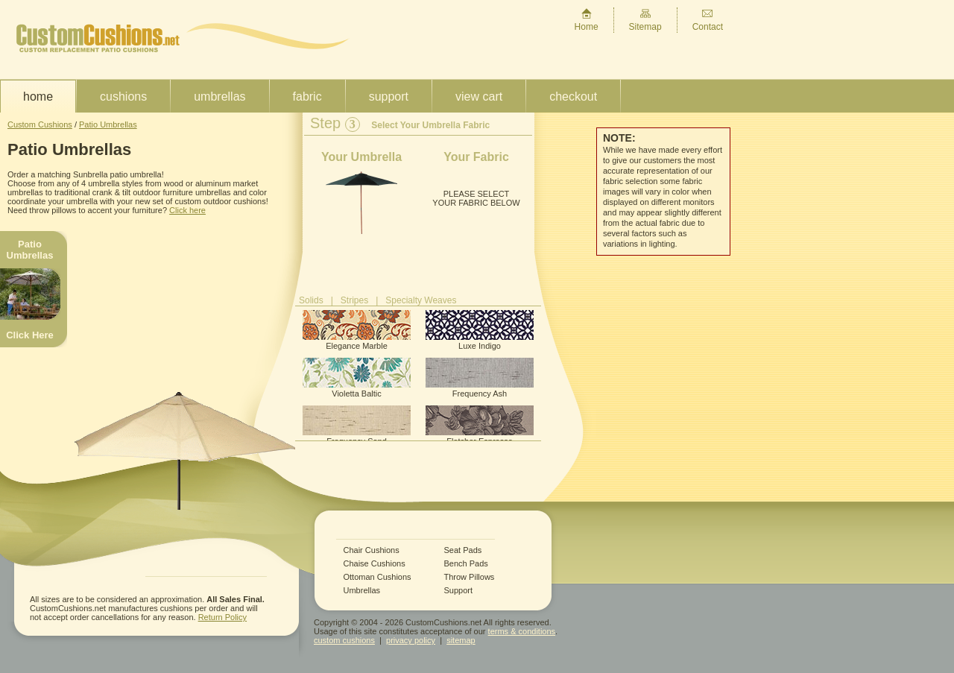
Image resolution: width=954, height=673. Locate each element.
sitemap (461, 640)
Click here (187, 210)
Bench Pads (466, 564)
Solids (311, 300)
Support (388, 96)
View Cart (478, 96)
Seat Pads (463, 550)
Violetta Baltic (357, 378)
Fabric (307, 96)
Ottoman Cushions (377, 577)
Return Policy (222, 617)
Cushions (123, 96)
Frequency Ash (480, 378)
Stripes (354, 300)
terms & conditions (521, 631)
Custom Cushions (39, 124)
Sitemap (645, 19)
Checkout (573, 96)
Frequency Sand (357, 425)
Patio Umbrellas (108, 124)
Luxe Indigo (480, 330)
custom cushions (344, 640)
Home (586, 19)
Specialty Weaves (420, 300)
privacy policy (410, 640)
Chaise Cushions (374, 564)
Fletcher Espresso (480, 425)
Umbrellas (219, 96)
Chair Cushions (371, 550)
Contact (707, 19)
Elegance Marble (357, 330)
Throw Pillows (469, 577)
